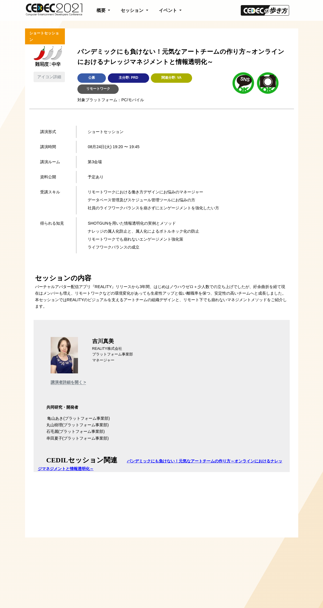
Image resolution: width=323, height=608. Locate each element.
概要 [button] (101, 10)
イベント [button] (168, 10)
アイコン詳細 (49, 77)
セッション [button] (133, 10)
